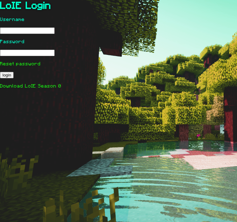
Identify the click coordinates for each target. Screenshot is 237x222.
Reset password (20, 63)
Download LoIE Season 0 (30, 86)
